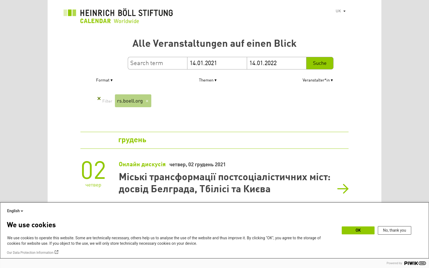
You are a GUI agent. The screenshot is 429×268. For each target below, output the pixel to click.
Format (102, 80)
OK (358, 230)
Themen (206, 80)
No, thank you (394, 230)
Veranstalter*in (316, 80)
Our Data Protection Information (30, 253)
